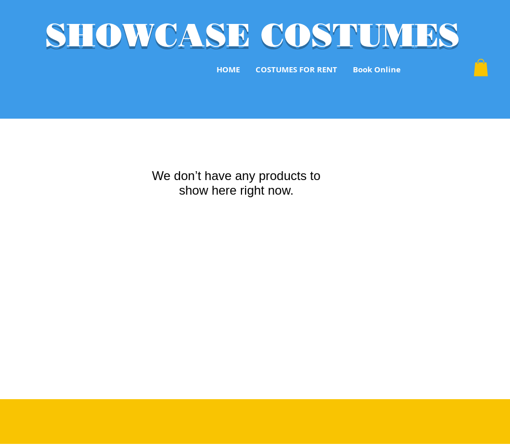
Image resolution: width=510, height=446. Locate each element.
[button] (481, 67)
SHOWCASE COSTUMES (252, 35)
